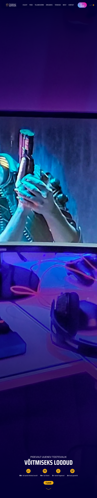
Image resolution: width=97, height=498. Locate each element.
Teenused (58, 5)
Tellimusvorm (39, 5)
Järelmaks (49, 5)
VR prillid (82, 5)
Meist (64, 5)
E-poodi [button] (48, 482)
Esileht (25, 5)
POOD (31, 5)
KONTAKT (71, 5)
